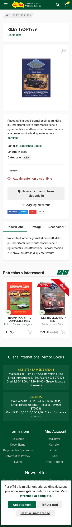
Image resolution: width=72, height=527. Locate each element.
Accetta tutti (22, 505)
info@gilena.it (24, 377)
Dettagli (36, 227)
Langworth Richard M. (24, 325)
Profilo (54, 450)
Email (41, 211)
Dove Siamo (18, 444)
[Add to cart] (29, 332)
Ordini (54, 456)
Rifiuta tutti (50, 505)
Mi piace (13, 211)
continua (12, 138)
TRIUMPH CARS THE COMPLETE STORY (19, 319)
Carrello (54, 444)
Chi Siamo (18, 439)
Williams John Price (52, 324)
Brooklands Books (30, 146)
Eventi (18, 462)
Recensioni (57, 226)
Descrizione (15, 227)
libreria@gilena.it (29, 404)
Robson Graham (13, 324)
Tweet (23, 211)
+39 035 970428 (54, 377)
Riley (26, 157)
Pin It (32, 211)
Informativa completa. (36, 496)
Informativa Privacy (18, 456)
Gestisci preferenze (35, 513)
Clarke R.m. (14, 35)
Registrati (54, 439)
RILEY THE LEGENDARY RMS (53, 319)
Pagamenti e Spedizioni (18, 450)
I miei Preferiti (54, 462)
